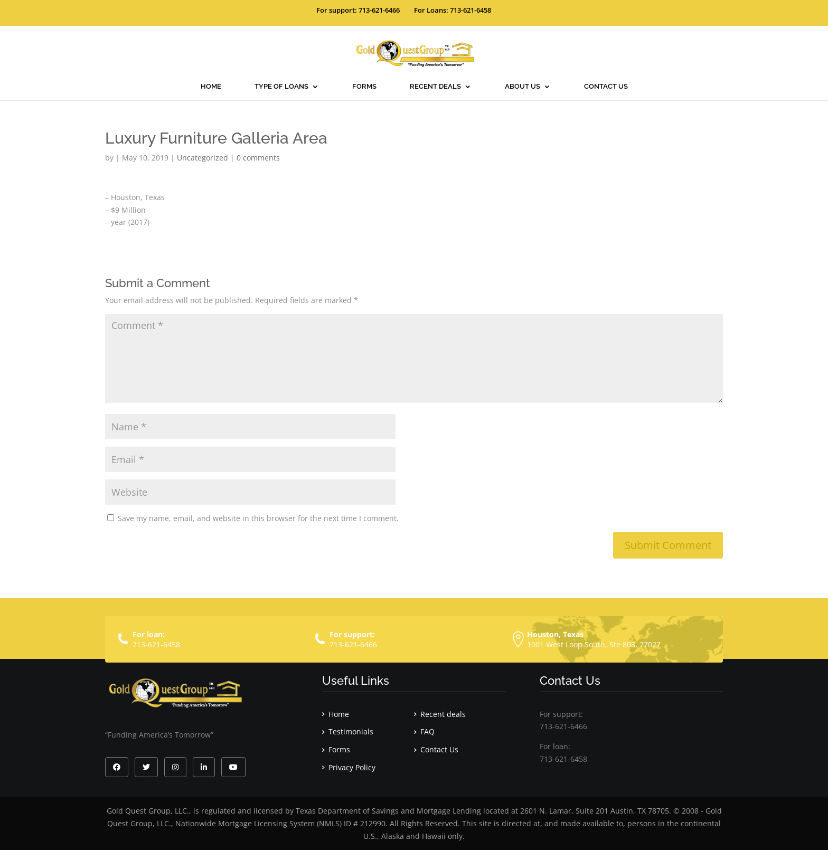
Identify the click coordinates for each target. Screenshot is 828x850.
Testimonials (350, 731)
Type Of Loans (281, 86)
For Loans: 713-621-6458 (452, 10)
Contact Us (606, 86)
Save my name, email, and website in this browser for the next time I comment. (258, 518)
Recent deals (435, 86)
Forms (364, 86)
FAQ (427, 731)
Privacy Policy (351, 767)
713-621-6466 (353, 644)
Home (211, 86)
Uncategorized (202, 158)
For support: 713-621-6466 (358, 10)
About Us (522, 86)
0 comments (258, 158)
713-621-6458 (156, 644)
